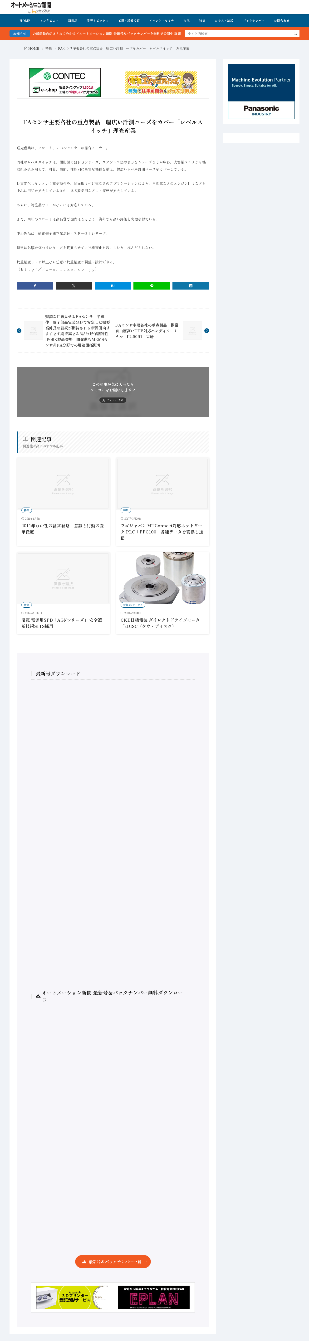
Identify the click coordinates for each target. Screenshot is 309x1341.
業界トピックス (97, 20)
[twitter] (74, 286)
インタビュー (49, 20)
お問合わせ (281, 20)
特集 (202, 20)
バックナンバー (254, 20)
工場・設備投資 (129, 20)
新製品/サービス (133, 605)
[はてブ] (113, 286)
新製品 (72, 20)
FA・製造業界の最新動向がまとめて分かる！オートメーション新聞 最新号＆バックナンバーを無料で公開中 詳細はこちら (112, 33)
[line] (151, 286)
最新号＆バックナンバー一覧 (115, 1261)
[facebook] (35, 286)
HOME (25, 20)
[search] (295, 33)
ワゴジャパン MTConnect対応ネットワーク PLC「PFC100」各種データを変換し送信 (162, 532)
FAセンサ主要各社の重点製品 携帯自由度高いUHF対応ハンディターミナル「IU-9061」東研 (146, 330)
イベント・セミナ (161, 20)
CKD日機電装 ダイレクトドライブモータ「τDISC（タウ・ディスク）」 (160, 623)
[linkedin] (190, 286)
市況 (186, 20)
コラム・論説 (224, 20)
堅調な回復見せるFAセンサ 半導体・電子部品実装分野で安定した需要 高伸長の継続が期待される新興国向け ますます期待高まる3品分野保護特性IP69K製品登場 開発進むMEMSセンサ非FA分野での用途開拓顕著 (79, 331)
